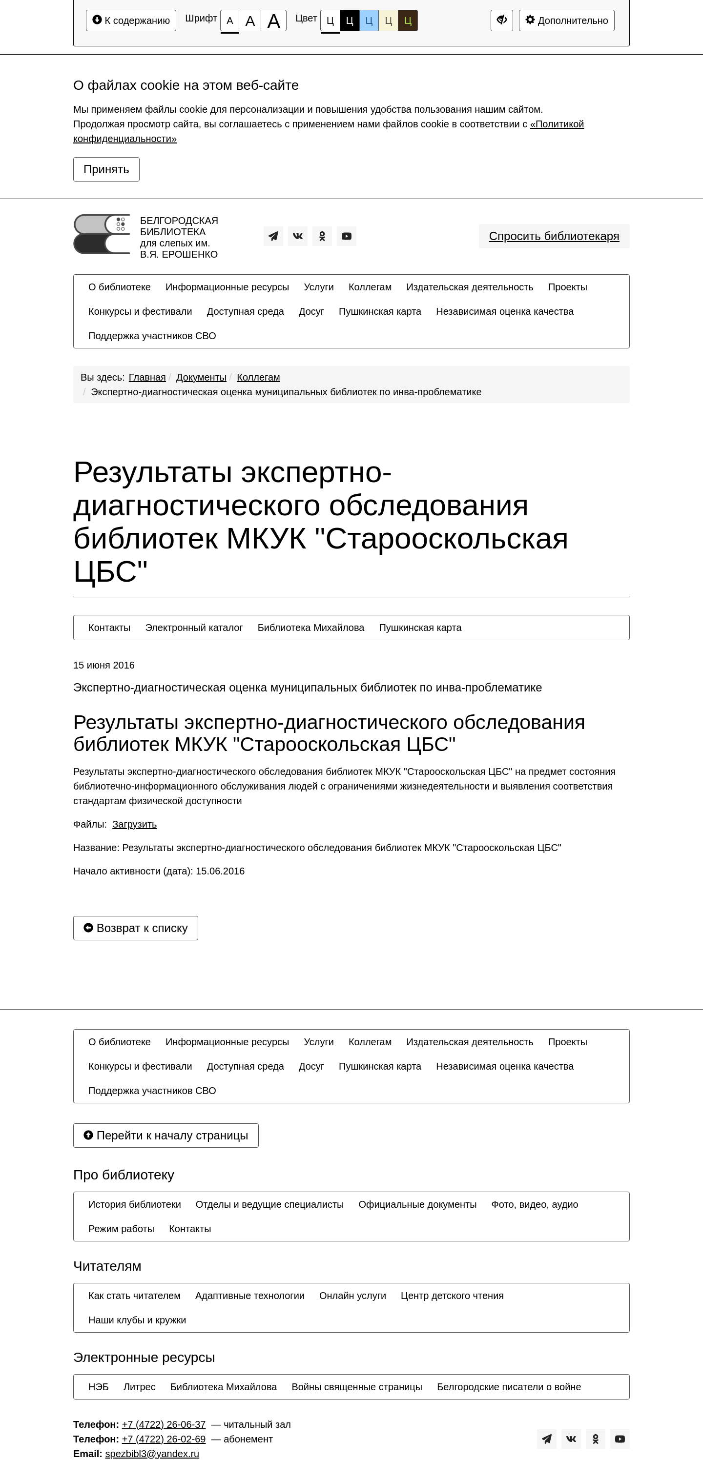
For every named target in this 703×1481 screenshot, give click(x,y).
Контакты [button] (109, 627)
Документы (201, 377)
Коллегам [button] (370, 287)
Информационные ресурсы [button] (227, 287)
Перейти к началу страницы (165, 1135)
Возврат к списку (135, 927)
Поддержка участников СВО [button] (152, 335)
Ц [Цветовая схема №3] (369, 20)
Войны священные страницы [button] (356, 1386)
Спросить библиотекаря (554, 236)
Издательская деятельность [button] (470, 287)
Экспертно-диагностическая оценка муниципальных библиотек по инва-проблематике (286, 391)
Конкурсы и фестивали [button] (140, 311)
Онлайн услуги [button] (352, 1295)
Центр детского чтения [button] (452, 1295)
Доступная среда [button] (245, 311)
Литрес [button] (140, 1386)
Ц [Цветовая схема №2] (349, 20)
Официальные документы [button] (417, 1204)
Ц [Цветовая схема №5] (408, 20)
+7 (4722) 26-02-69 (164, 1439)
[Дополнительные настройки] (502, 20)
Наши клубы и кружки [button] (137, 1320)
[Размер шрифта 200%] (274, 20)
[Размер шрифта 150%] (250, 20)
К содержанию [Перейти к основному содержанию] (131, 20)
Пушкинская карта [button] (380, 311)
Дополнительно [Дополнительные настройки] (566, 20)
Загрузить (134, 824)
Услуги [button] (319, 287)
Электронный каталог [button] (194, 627)
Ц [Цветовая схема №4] (388, 20)
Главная (147, 377)
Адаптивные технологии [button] (250, 1295)
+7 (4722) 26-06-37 (164, 1424)
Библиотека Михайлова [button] (311, 627)
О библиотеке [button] (119, 287)
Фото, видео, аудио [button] (535, 1204)
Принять (106, 169)
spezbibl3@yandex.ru (152, 1453)
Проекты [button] (567, 287)
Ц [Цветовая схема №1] (330, 23)
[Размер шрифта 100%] (229, 20)
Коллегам (258, 377)
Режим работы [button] (121, 1228)
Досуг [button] (311, 311)
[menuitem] (119, 287)
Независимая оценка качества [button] (505, 311)
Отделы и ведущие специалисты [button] (270, 1204)
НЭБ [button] (98, 1386)
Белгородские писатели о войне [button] (509, 1386)
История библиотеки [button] (134, 1204)
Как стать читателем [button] (134, 1295)
